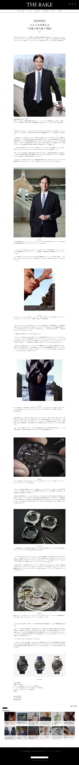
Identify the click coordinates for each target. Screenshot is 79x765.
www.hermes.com (17, 699)
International (58, 751)
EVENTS (60, 11)
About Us (21, 751)
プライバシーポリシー (50, 751)
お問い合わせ (42, 751)
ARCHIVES (37, 11)
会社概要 (33, 751)
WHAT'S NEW (20, 11)
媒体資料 (37, 751)
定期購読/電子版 (27, 751)
